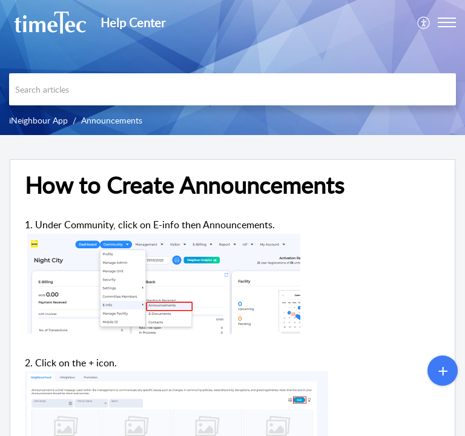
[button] (424, 22)
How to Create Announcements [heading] (184, 185)
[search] (232, 89)
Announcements (111, 120)
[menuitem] (424, 22)
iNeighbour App (38, 120)
